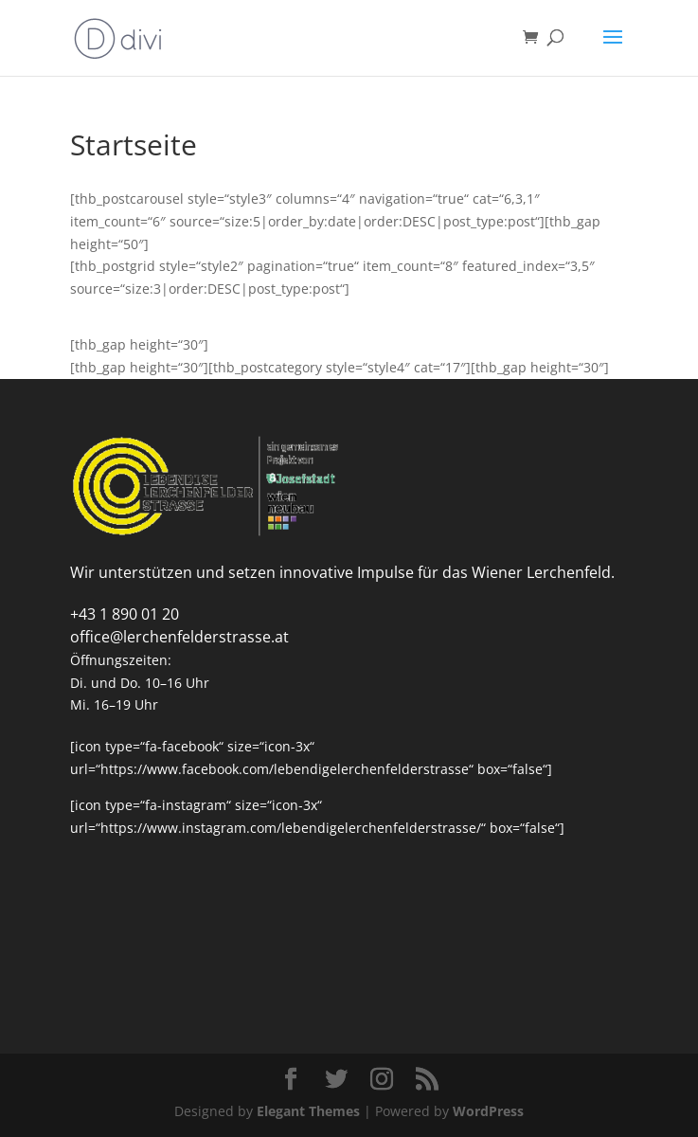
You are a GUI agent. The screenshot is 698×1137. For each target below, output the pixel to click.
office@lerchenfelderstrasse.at (179, 636)
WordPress (488, 1111)
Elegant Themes (308, 1111)
